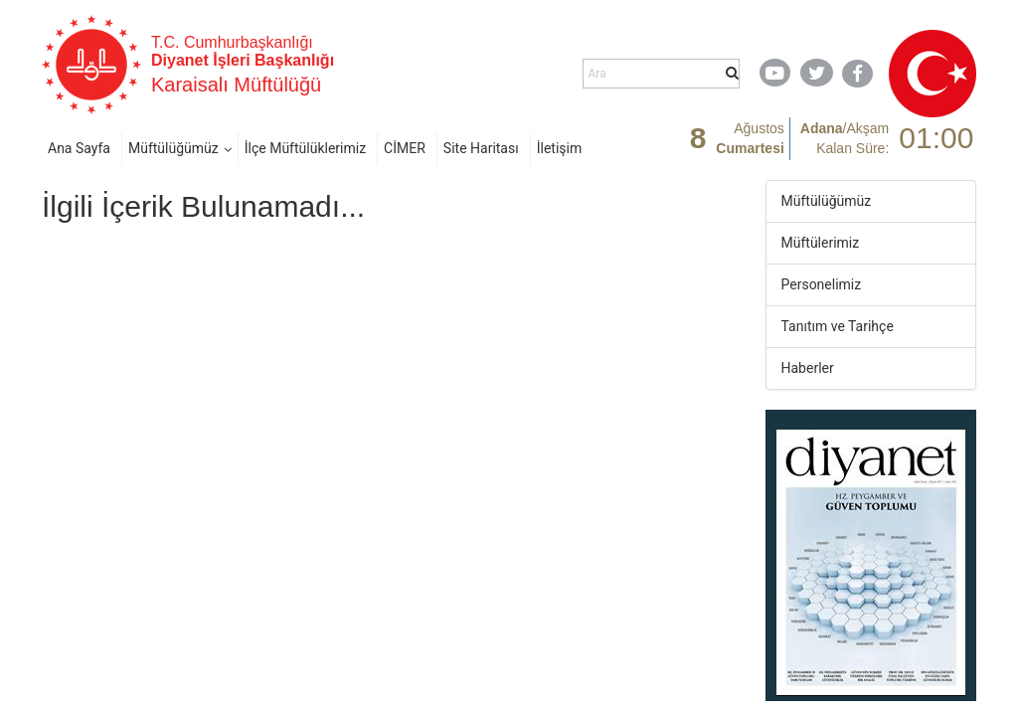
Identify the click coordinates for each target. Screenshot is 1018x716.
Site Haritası (481, 148)
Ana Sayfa (79, 148)
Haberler (807, 368)
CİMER (404, 148)
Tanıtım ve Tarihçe (837, 326)
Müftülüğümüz (173, 148)
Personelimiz (821, 284)
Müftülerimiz (820, 243)
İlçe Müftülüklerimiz (305, 148)
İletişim (560, 148)
